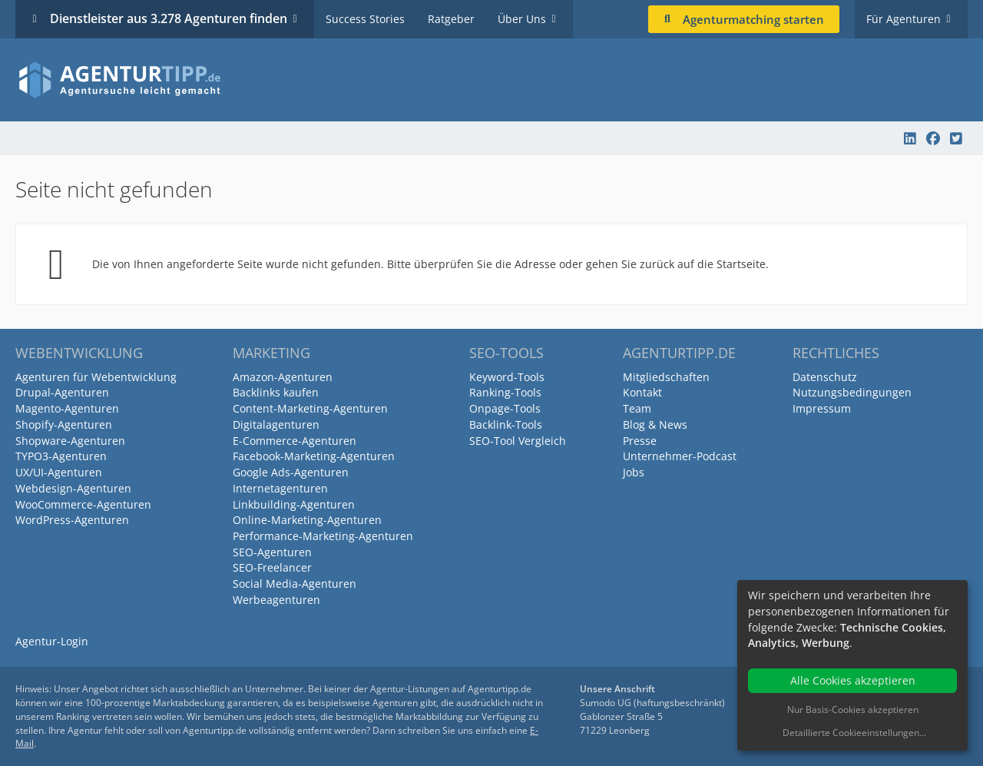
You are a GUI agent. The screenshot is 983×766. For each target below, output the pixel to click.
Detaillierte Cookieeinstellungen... (854, 732)
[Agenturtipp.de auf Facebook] (933, 138)
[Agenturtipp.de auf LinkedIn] (910, 138)
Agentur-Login (51, 641)
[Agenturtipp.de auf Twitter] (956, 138)
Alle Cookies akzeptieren (852, 680)
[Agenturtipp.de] (491, 80)
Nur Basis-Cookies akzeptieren (852, 709)
